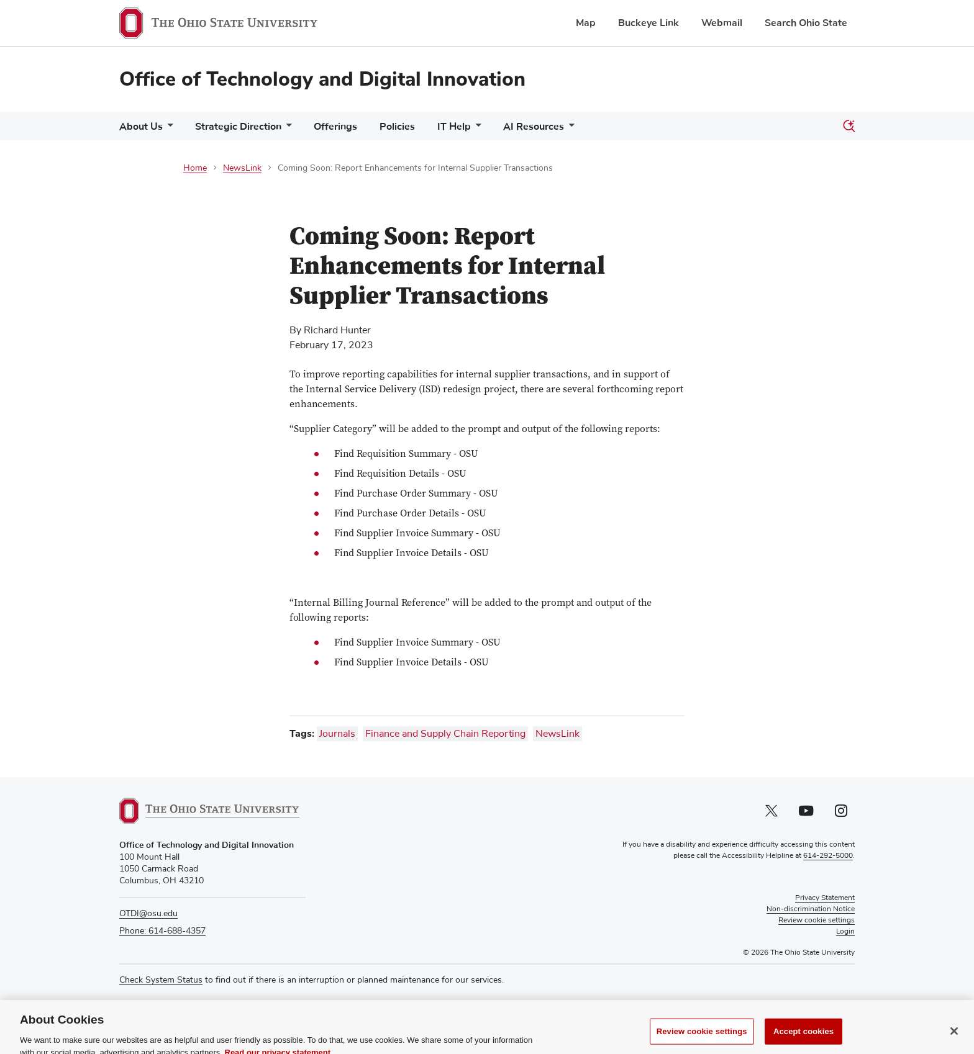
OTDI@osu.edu (148, 913)
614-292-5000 (828, 856)
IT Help (454, 126)
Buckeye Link (648, 23)
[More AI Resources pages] (569, 129)
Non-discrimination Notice (811, 909)
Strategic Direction (238, 126)
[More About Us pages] (168, 129)
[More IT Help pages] (476, 129)
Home (195, 168)
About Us (141, 126)
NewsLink (242, 168)
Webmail (721, 23)
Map (586, 23)
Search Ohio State (806, 23)
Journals (337, 734)
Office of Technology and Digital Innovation (322, 79)
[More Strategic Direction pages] (286, 129)
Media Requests (150, 1004)
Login (845, 931)
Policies (397, 126)
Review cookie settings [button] (816, 920)
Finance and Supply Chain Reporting (445, 734)
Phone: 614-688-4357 (162, 931)
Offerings (335, 126)
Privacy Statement (825, 898)
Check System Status (161, 980)
